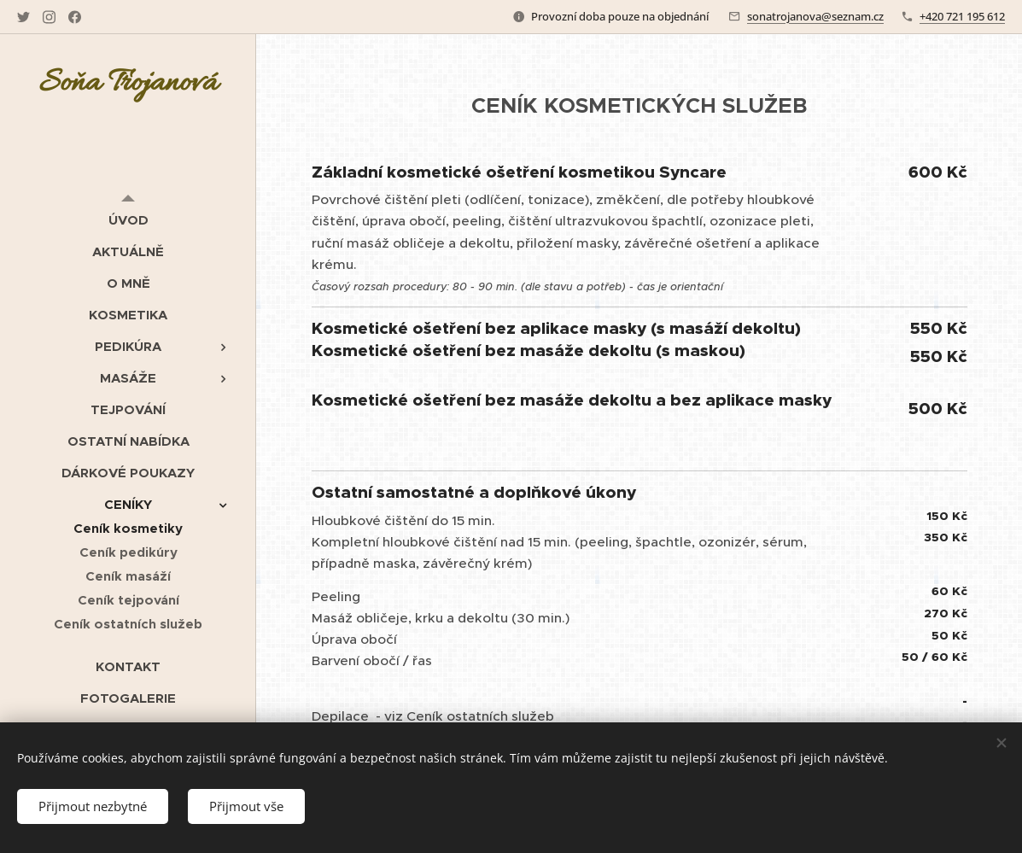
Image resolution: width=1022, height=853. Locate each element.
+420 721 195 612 (962, 16)
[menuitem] (128, 220)
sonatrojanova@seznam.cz (815, 16)
